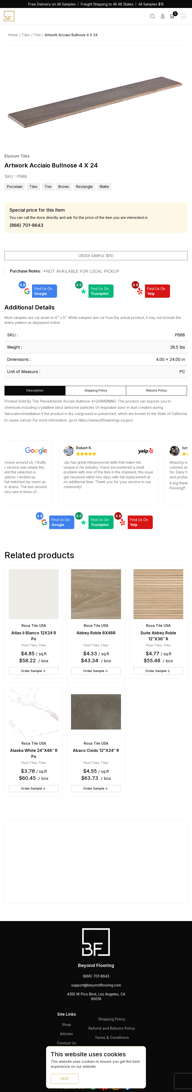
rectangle (84, 186)
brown (63, 186)
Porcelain (14, 186)
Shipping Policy (111, 1019)
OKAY (64, 1079)
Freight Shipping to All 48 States (107, 4)
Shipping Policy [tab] (95, 390)
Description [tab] (35, 390)
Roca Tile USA (34, 625)
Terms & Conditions (112, 1037)
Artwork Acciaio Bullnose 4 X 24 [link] (71, 35)
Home (13, 35)
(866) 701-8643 (96, 976)
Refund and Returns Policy (111, 1028)
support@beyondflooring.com (96, 985)
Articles (66, 1034)
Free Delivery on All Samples (52, 4)
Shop (66, 1024)
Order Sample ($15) (96, 256)
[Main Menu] (183, 16)
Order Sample (33, 671)
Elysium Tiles (17, 155)
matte (104, 186)
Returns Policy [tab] (156, 390)
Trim (37, 35)
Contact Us (66, 1043)
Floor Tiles (29, 645)
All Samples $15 (151, 4)
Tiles (26, 35)
